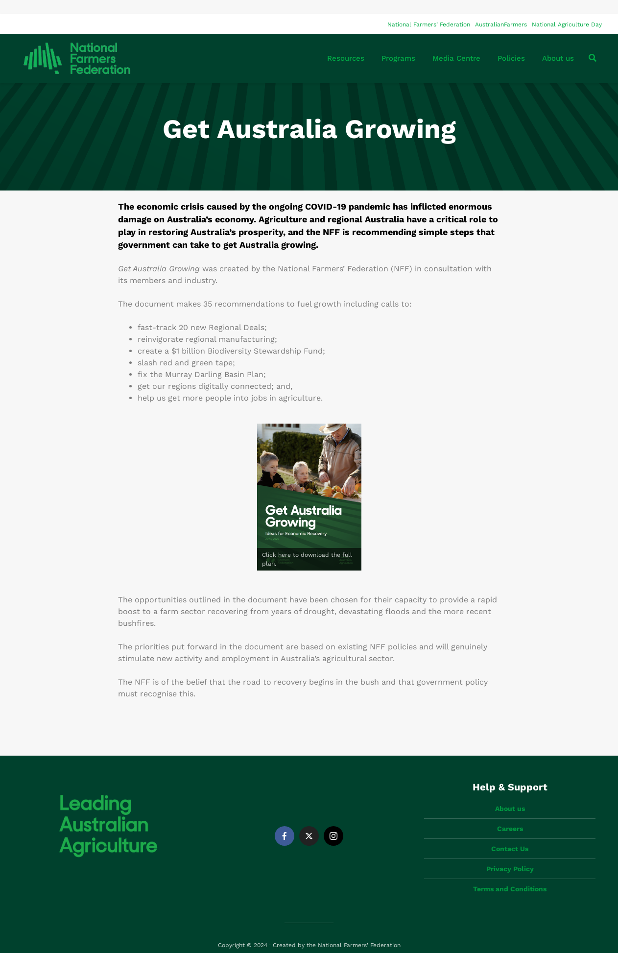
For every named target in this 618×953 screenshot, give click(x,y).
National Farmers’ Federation (428, 10)
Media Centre (456, 44)
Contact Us (509, 834)
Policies (511, 44)
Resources (345, 44)
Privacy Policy (510, 854)
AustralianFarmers (501, 10)
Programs (398, 44)
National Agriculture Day (567, 10)
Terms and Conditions (510, 875)
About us (558, 44)
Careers (510, 814)
